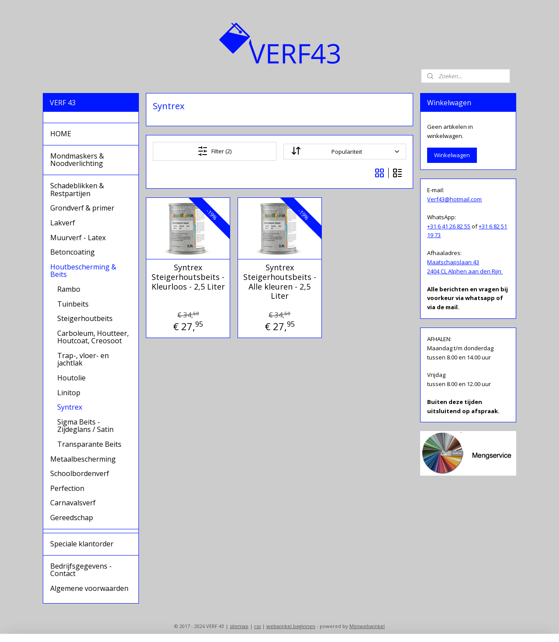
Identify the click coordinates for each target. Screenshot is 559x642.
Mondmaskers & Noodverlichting (77, 160)
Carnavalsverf (73, 502)
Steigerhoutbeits (85, 318)
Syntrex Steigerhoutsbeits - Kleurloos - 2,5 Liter (187, 277)
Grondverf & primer (82, 208)
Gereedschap (71, 517)
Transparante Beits (89, 444)
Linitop (68, 392)
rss (257, 626)
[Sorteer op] (344, 151)
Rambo (68, 289)
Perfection (67, 488)
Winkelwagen (452, 155)
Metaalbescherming (83, 459)
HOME (60, 133)
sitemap (239, 626)
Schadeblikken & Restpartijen (77, 189)
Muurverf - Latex (78, 237)
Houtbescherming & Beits (83, 271)
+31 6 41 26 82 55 (448, 226)
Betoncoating (72, 252)
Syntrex (69, 407)
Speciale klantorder (82, 544)
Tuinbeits (73, 304)
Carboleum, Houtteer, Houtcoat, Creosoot (93, 337)
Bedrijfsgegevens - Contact (81, 570)
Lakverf (62, 223)
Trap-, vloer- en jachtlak (83, 359)
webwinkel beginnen (290, 626)
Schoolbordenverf (79, 473)
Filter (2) (214, 151)
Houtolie (71, 378)
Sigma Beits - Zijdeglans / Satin (85, 426)
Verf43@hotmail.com (454, 199)
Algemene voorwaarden (89, 588)
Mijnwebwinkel (367, 626)
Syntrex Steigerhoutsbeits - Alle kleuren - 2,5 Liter (279, 281)
